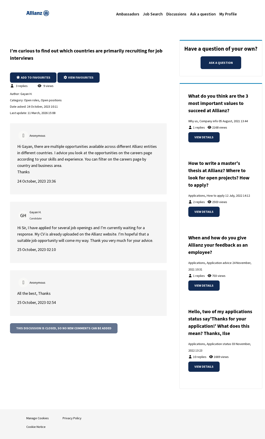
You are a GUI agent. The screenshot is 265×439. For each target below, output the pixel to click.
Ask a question (203, 14)
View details (203, 137)
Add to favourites (33, 77)
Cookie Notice (36, 427)
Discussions (176, 14)
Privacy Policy (72, 418)
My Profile (228, 14)
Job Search (153, 14)
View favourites (79, 77)
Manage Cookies (37, 418)
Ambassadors (127, 14)
